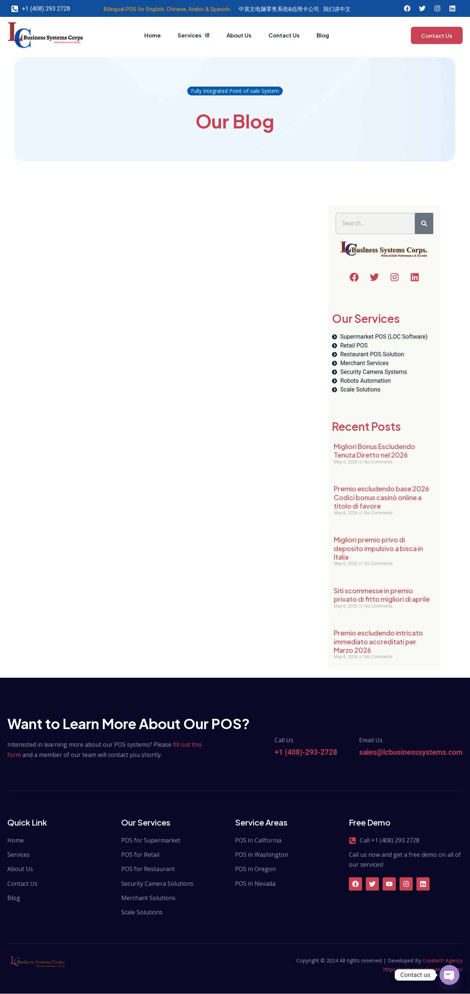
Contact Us (288, 35)
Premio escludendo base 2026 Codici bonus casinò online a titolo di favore (381, 497)
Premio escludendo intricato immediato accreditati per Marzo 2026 (378, 642)
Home (137, 35)
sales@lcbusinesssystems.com (411, 752)
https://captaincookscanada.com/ (423, 969)
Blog (334, 35)
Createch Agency (443, 960)
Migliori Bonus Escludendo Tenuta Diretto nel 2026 (374, 451)
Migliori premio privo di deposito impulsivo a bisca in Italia (378, 548)
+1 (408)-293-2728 (306, 752)
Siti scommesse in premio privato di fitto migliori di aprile (382, 595)
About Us (237, 35)
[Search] (424, 223)
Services (185, 35)
